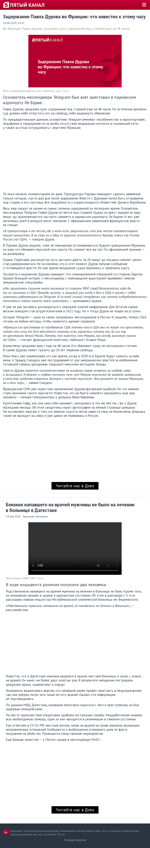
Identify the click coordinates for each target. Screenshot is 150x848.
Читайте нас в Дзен (75, 485)
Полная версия (75, 840)
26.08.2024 (10, 23)
